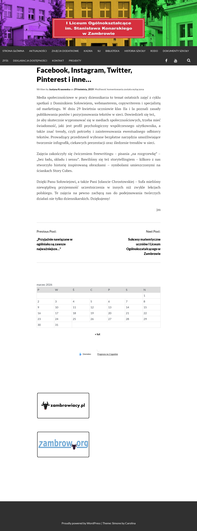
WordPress (94, 523)
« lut (97, 334)
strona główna (13, 50)
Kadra (88, 50)
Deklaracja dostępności (30, 60)
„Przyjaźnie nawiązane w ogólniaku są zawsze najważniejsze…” (55, 244)
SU (99, 50)
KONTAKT (58, 60)
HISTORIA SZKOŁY (134, 50)
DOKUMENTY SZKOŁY (176, 50)
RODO (154, 50)
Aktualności (38, 50)
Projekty (75, 60)
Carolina (130, 523)
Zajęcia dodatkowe (65, 50)
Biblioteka (112, 50)
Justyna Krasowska (59, 89)
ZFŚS (5, 60)
